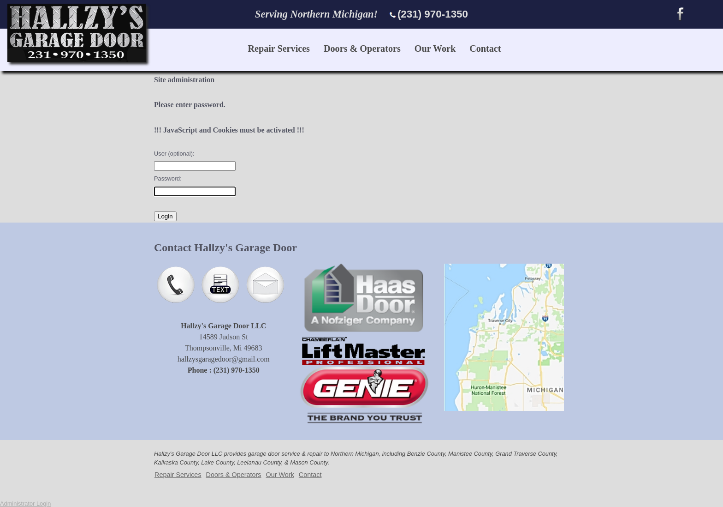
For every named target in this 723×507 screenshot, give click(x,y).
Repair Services (279, 48)
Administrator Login (25, 503)
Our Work (435, 48)
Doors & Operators (362, 48)
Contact (485, 48)
